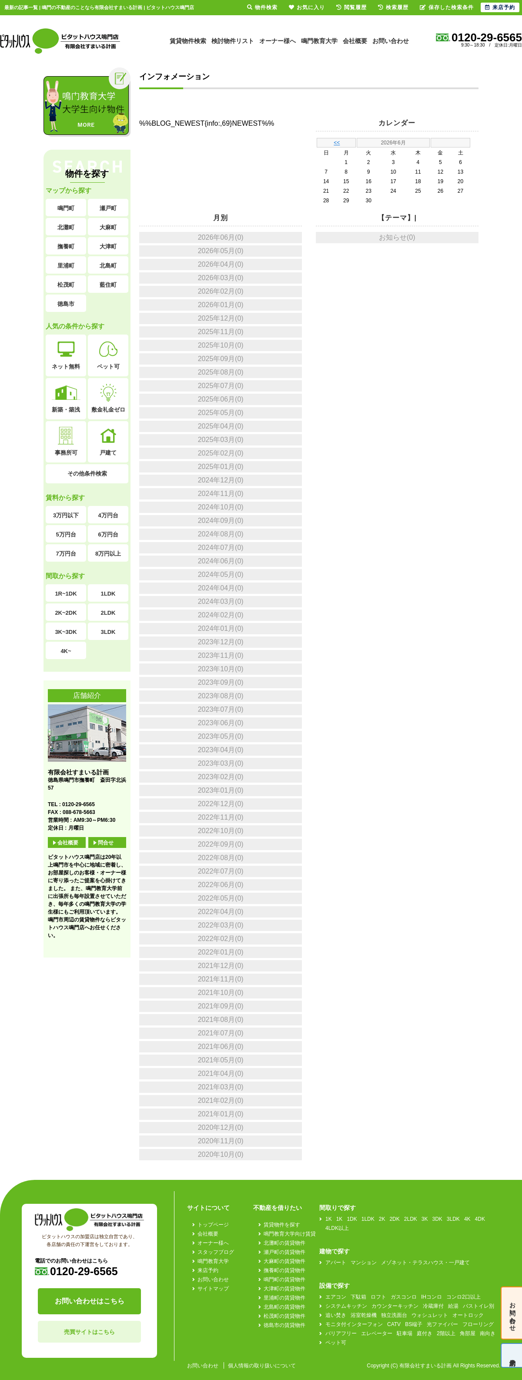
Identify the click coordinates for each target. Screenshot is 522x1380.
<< (337, 143)
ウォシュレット (430, 1315)
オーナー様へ (277, 40)
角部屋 (467, 1333)
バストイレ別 (478, 1306)
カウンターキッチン (394, 1306)
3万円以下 (66, 515)
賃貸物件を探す (282, 1225)
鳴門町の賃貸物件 (284, 1279)
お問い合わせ (390, 40)
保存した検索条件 (447, 7)
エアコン (335, 1297)
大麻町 (108, 227)
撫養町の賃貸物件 (284, 1270)
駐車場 (404, 1333)
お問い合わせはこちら (89, 1301)
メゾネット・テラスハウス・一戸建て (425, 1262)
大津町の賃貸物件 (284, 1289)
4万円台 (108, 515)
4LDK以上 (337, 1228)
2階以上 (446, 1333)
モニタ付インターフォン (354, 1324)
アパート (335, 1262)
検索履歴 (393, 7)
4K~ (65, 651)
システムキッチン (346, 1306)
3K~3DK (66, 632)
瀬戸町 (108, 208)
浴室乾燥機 (364, 1315)
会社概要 (355, 40)
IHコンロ (431, 1297)
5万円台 (66, 534)
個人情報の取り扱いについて (262, 1366)
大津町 (108, 246)
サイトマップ (213, 1289)
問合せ (106, 843)
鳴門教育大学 (319, 40)
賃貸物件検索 (188, 40)
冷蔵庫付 (433, 1306)
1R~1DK (66, 593)
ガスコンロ (404, 1297)
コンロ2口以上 (463, 1297)
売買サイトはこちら (89, 1332)
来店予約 (207, 1270)
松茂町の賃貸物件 (284, 1316)
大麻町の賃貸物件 (284, 1261)
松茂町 (65, 284)
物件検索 (262, 7)
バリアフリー (341, 1333)
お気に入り (307, 7)
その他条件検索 (87, 473)
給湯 (453, 1306)
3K (425, 1219)
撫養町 (65, 246)
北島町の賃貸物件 (284, 1307)
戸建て (108, 441)
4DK (480, 1219)
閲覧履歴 (351, 7)
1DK (352, 1219)
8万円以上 (108, 553)
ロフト (378, 1297)
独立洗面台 (394, 1315)
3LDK (108, 632)
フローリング (478, 1324)
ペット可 (108, 355)
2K (382, 1219)
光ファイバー (442, 1324)
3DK (437, 1219)
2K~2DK (66, 613)
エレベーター (376, 1333)
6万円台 (108, 534)
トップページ (213, 1225)
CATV (394, 1324)
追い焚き (335, 1315)
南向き (487, 1333)
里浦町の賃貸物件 (284, 1298)
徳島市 (65, 304)
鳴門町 (65, 208)
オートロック (468, 1315)
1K (328, 1219)
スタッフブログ (215, 1252)
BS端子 (413, 1324)
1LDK (108, 593)
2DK (394, 1219)
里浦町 (65, 265)
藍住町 (108, 284)
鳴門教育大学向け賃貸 (290, 1234)
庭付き (424, 1333)
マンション (364, 1262)
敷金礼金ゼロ (108, 398)
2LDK (108, 613)
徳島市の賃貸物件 (284, 1325)
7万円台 (66, 553)
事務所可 (66, 441)
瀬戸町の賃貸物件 (284, 1252)
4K (467, 1219)
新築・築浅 (66, 398)
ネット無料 (66, 355)
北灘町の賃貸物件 (284, 1243)
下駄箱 (358, 1297)
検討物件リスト (232, 40)
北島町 (108, 265)
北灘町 (65, 227)
